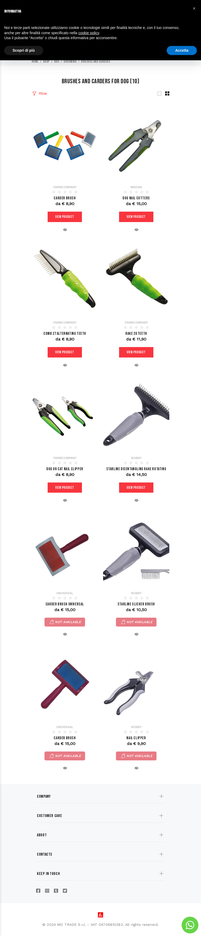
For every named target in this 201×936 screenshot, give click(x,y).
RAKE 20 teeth (136, 333)
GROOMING (70, 62)
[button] (194, 8)
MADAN (136, 187)
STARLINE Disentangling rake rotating (136, 469)
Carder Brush (65, 198)
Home (35, 62)
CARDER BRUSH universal (65, 604)
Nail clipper (136, 738)
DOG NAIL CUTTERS (136, 198)
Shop (46, 62)
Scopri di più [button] (24, 50)
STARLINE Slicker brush (136, 604)
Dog (56, 62)
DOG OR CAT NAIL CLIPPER (64, 469)
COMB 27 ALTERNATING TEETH (64, 333)
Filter (43, 94)
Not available (68, 622)
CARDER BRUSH (65, 738)
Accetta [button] (181, 50)
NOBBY (136, 458)
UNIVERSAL (64, 593)
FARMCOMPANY (64, 187)
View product (65, 217)
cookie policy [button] (88, 33)
